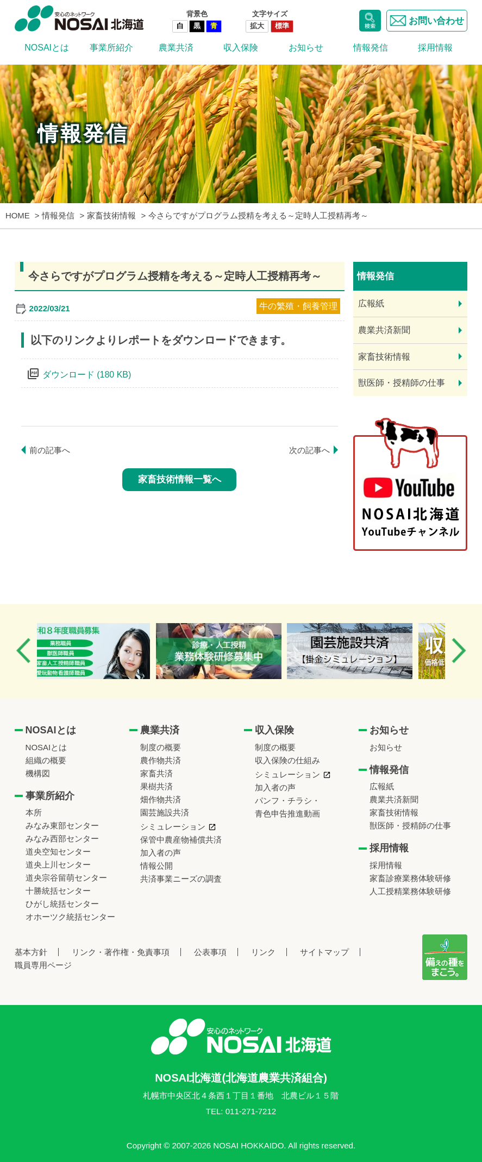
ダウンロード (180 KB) (87, 374)
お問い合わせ (427, 20)
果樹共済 (156, 786)
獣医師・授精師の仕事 (401, 382)
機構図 (38, 773)
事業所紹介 (111, 47)
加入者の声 (160, 852)
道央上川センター (58, 864)
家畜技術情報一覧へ (179, 479)
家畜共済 (156, 773)
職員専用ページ (43, 965)
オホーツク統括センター (70, 916)
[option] (105, 651)
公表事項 (210, 952)
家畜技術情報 (384, 356)
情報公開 (156, 865)
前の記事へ (49, 450)
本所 (34, 812)
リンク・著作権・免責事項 (121, 952)
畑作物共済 (160, 799)
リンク (263, 952)
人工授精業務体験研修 (410, 891)
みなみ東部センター (62, 825)
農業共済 (176, 47)
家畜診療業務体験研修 (410, 878)
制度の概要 (160, 747)
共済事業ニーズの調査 (181, 878)
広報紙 (371, 303)
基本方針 (31, 952)
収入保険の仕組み (287, 760)
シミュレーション (172, 826)
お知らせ (306, 47)
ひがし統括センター (62, 903)
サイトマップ (324, 952)
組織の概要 (46, 760)
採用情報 (435, 47)
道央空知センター (58, 851)
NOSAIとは (46, 47)
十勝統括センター (58, 890)
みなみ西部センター (62, 838)
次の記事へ (309, 450)
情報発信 (370, 47)
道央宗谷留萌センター (66, 877)
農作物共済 (160, 760)
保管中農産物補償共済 (181, 839)
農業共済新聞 (384, 330)
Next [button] (458, 650)
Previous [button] (23, 650)
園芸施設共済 (164, 812)
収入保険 (240, 47)
